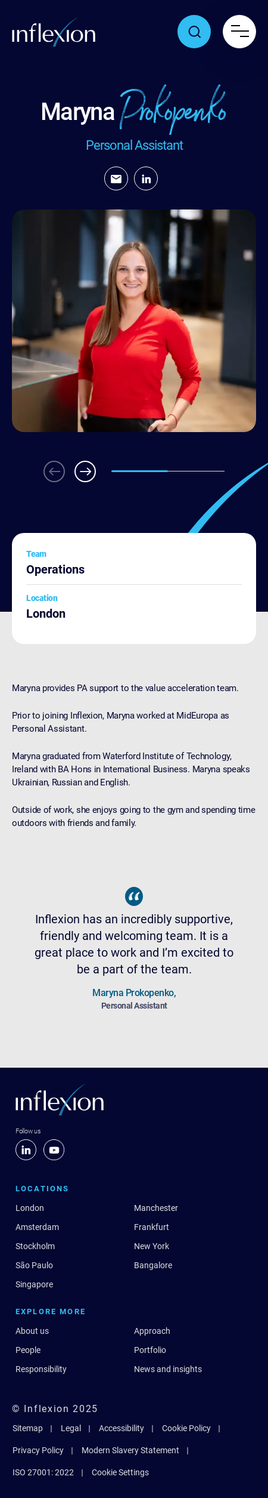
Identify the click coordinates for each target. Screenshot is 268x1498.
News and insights (168, 1369)
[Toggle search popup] (194, 31)
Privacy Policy (38, 1450)
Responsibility (41, 1369)
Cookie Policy (186, 1428)
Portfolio (150, 1350)
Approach (152, 1331)
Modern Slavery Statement (130, 1450)
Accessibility (121, 1428)
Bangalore (153, 1265)
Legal (71, 1428)
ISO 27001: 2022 (43, 1472)
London (29, 1208)
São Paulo (34, 1265)
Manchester (156, 1208)
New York (151, 1246)
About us (32, 1331)
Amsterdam (37, 1227)
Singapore (34, 1284)
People (27, 1350)
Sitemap (28, 1428)
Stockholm (35, 1246)
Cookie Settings (120, 1472)
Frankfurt (151, 1227)
